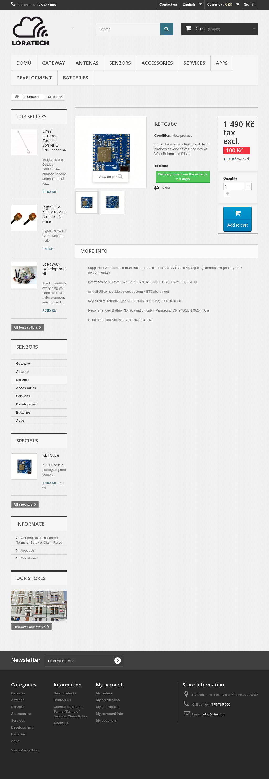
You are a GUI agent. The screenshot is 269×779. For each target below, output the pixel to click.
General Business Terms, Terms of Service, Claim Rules (70, 711)
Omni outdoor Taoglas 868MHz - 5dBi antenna (54, 140)
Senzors (120, 63)
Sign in (249, 4)
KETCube (50, 455)
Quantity (230, 178)
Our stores (28, 558)
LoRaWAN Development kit (54, 268)
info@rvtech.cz (213, 714)
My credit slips (108, 700)
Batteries (75, 77)
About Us (27, 550)
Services (194, 63)
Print (166, 188)
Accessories (157, 63)
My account (109, 684)
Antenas (87, 63)
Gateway (53, 63)
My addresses (107, 707)
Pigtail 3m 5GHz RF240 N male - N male (54, 214)
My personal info (109, 714)
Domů (23, 63)
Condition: (163, 136)
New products (65, 693)
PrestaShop (30, 750)
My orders (104, 693)
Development (34, 77)
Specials (27, 440)
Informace (30, 524)
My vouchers (106, 720)
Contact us (168, 4)
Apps (221, 63)
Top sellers (31, 116)
